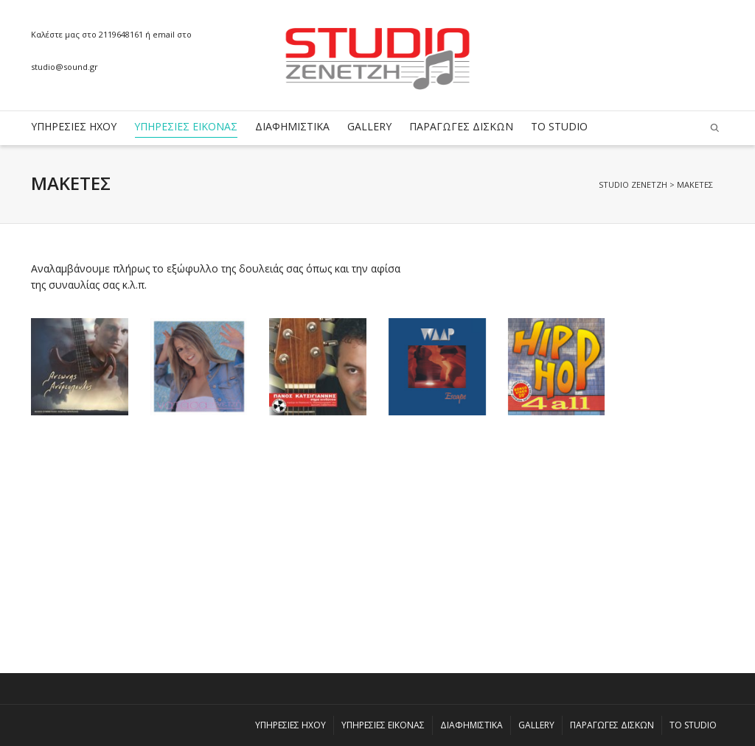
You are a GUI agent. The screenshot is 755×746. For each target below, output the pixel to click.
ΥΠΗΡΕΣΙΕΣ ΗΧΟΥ (73, 126)
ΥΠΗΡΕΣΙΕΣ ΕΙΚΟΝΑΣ (185, 128)
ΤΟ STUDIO (559, 126)
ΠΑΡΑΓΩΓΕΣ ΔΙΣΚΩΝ (461, 126)
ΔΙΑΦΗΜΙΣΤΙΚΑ (292, 126)
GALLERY (369, 126)
